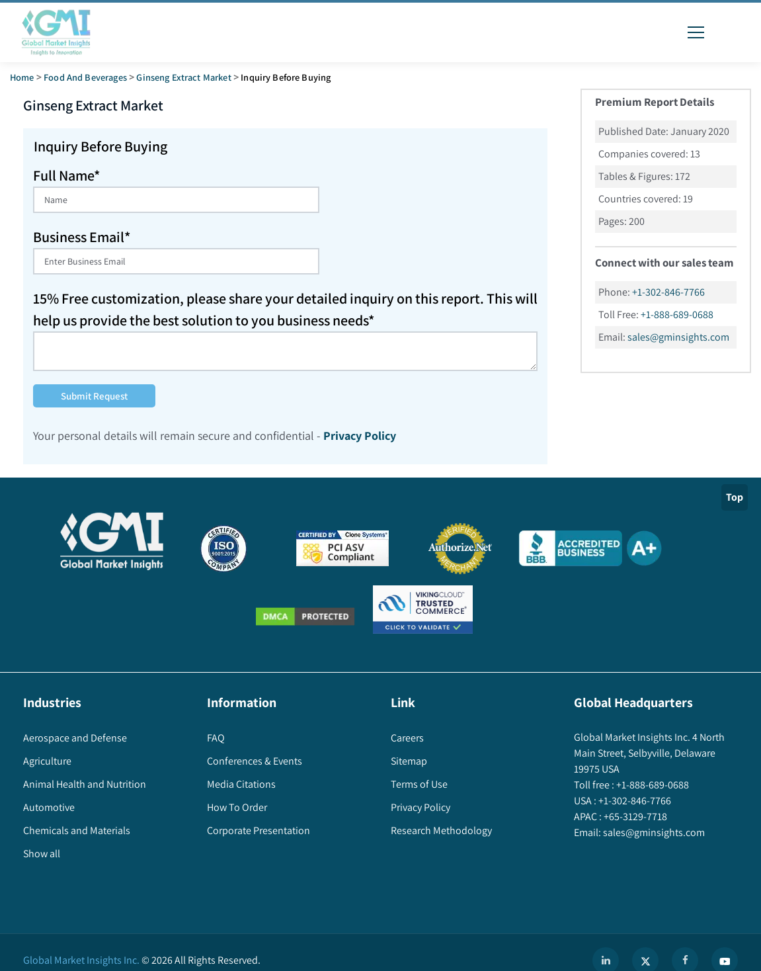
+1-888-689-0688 (677, 314)
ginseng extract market (183, 77)
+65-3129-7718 (634, 816)
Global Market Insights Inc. (81, 960)
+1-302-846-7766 (668, 292)
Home (22, 77)
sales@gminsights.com (678, 337)
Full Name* (66, 175)
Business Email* (81, 237)
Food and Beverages (85, 77)
